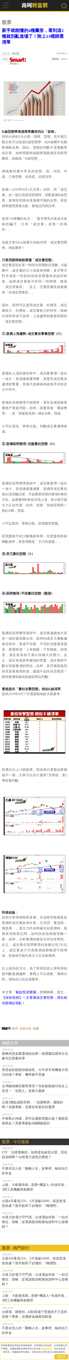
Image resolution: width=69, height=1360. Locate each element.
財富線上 (18, 61)
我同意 (61, 1356)
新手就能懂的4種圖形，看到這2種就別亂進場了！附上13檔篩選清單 (33, 36)
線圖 (36, 1028)
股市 (15, 1028)
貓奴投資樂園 (26, 992)
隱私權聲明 (46, 1348)
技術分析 (25, 1028)
